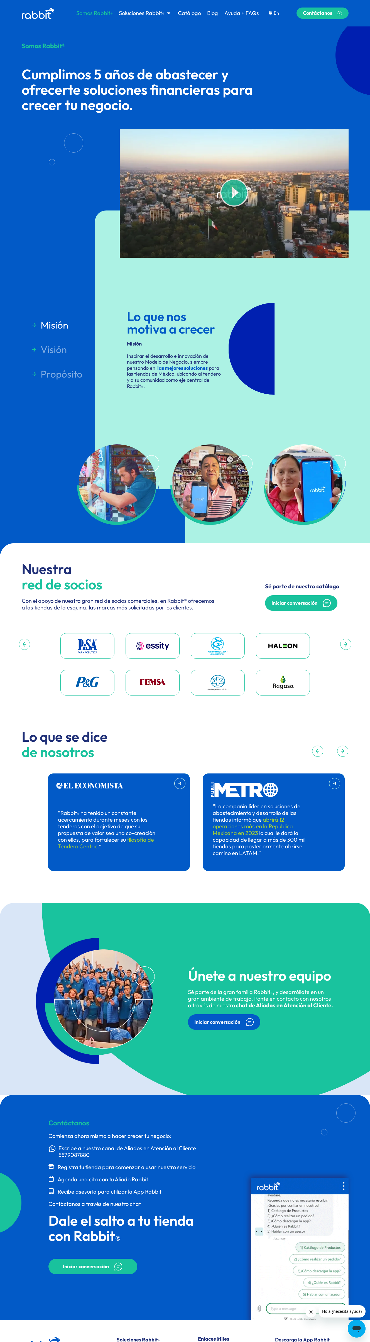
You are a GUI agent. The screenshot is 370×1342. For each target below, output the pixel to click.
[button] (234, 193)
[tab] (57, 325)
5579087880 (74, 1154)
